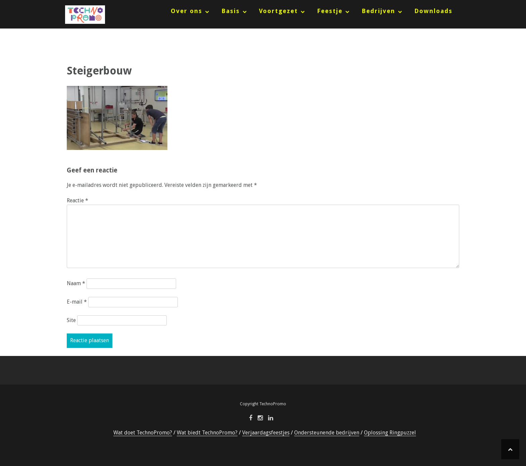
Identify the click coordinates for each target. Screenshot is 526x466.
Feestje (330, 10)
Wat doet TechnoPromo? (142, 432)
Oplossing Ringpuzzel (390, 432)
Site (71, 320)
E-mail (77, 302)
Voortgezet (278, 10)
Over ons (186, 10)
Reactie (77, 200)
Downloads (433, 10)
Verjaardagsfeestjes (266, 432)
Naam (76, 283)
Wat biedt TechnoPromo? (207, 432)
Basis (230, 10)
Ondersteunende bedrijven (326, 432)
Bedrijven (378, 10)
